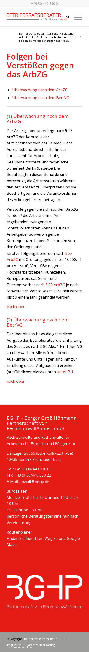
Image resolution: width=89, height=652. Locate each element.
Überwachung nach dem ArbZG (40, 89)
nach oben (16, 306)
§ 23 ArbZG (55, 284)
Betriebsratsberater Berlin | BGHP (46, 639)
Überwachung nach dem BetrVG (40, 97)
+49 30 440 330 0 (44, 3)
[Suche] (65, 16)
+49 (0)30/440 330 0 (32, 469)
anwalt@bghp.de (34, 481)
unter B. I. (65, 371)
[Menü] (75, 16)
